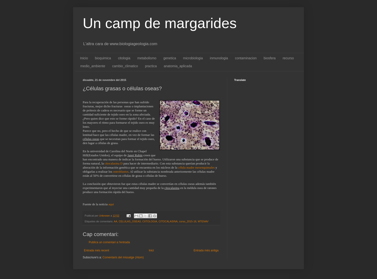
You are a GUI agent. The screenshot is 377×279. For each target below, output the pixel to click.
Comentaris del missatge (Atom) (123, 257)
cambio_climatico (125, 66)
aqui (111, 204)
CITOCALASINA (168, 221)
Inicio (84, 58)
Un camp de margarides (160, 23)
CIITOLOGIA (149, 221)
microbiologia (193, 58)
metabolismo (146, 58)
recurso (288, 58)
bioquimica (103, 58)
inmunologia (219, 58)
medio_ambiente (92, 66)
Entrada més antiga (206, 250)
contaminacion (246, 58)
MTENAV (203, 221)
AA (115, 221)
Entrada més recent (96, 250)
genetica (169, 58)
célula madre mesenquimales (196, 167)
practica (151, 66)
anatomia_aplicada (178, 66)
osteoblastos (120, 171)
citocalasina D (114, 163)
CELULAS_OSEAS (130, 221)
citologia (124, 58)
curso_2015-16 (187, 221)
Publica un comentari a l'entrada (109, 242)
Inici (151, 250)
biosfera (270, 58)
